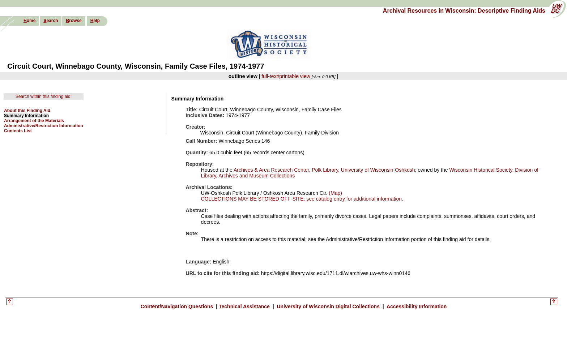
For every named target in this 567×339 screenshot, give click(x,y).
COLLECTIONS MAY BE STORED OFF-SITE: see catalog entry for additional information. (302, 199)
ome (29, 20)
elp (95, 20)
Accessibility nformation (416, 306)
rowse (73, 20)
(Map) (334, 193)
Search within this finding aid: (44, 96)
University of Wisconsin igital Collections (328, 306)
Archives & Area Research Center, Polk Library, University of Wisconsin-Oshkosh (324, 170)
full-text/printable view (285, 76)
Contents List (18, 130)
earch (50, 20)
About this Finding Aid (27, 110)
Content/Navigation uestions (178, 306)
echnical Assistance (245, 306)
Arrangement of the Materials (34, 120)
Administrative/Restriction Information (43, 125)
